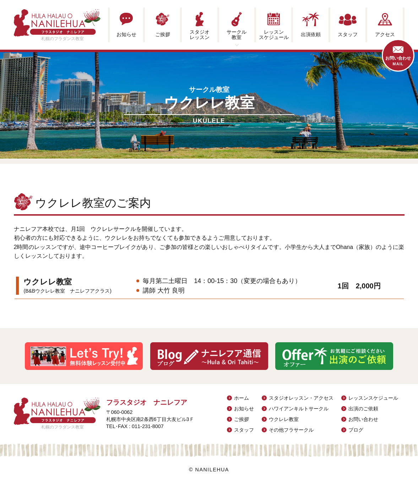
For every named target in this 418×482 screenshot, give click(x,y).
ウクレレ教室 (284, 419)
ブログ (355, 430)
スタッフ (244, 430)
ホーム (241, 398)
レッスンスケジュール (373, 398)
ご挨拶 (241, 419)
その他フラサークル (291, 430)
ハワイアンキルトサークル (299, 408)
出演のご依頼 (363, 408)
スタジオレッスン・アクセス (301, 398)
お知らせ (244, 408)
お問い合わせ (363, 419)
